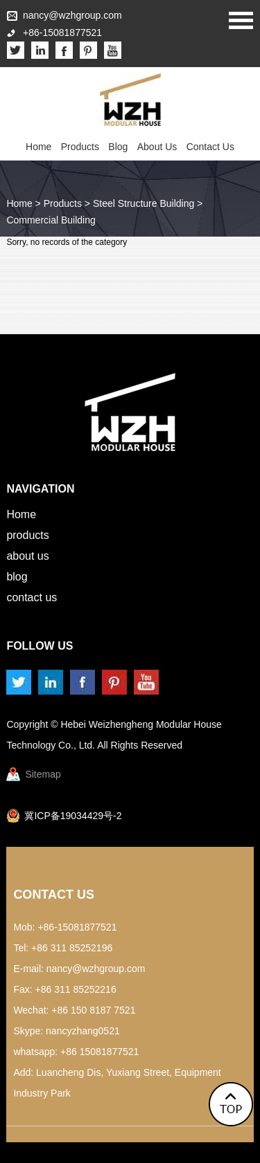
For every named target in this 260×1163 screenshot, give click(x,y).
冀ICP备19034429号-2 (72, 815)
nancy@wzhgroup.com (72, 15)
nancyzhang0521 (83, 1030)
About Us (157, 146)
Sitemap (42, 774)
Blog (118, 146)
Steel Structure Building (143, 203)
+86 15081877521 (99, 1051)
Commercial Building (50, 220)
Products (80, 146)
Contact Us (210, 146)
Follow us (39, 646)
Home (38, 146)
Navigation (40, 489)
